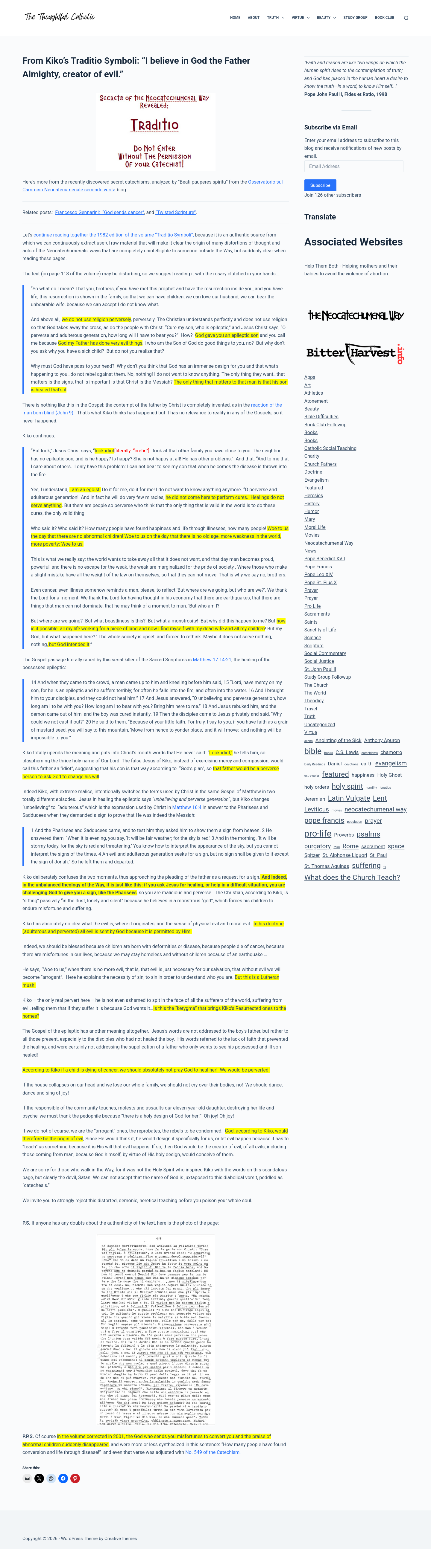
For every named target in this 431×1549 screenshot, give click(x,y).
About (253, 18)
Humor (311, 511)
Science (312, 637)
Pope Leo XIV (318, 574)
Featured (313, 488)
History (312, 503)
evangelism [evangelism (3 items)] (391, 763)
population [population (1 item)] (354, 822)
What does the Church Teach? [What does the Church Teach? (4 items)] (352, 877)
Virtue (302, 18)
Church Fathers (320, 464)
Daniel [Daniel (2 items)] (335, 764)
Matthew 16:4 (186, 807)
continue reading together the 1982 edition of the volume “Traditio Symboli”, (114, 235)
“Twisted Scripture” (175, 212)
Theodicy (314, 700)
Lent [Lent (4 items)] (380, 798)
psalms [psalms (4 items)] (368, 834)
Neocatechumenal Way (328, 543)
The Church (316, 685)
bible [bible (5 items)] (313, 751)
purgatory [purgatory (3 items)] (317, 846)
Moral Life (315, 527)
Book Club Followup (325, 425)
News (310, 551)
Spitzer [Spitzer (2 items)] (312, 855)
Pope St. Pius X (320, 582)
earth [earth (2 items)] (367, 764)
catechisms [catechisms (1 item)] (369, 753)
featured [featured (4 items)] (335, 774)
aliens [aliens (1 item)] (308, 741)
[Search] (406, 18)
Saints (311, 622)
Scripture (314, 645)
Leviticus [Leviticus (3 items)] (316, 809)
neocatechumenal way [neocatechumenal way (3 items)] (375, 809)
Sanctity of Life (320, 630)
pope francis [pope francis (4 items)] (324, 820)
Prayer (311, 590)
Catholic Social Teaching (330, 448)
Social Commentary (325, 653)
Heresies (313, 495)
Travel (310, 709)
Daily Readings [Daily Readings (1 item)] (314, 764)
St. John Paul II (320, 669)
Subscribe (320, 185)
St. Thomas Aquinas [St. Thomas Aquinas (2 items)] (326, 866)
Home (235, 18)
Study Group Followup (327, 677)
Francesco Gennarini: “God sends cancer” (99, 212)
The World (315, 693)
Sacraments (317, 614)
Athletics (313, 393)
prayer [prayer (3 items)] (373, 820)
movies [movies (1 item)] (337, 810)
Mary (309, 519)
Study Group (355, 18)
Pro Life (312, 606)
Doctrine (313, 472)
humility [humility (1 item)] (371, 788)
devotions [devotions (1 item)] (351, 764)
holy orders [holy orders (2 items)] (316, 787)
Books (311, 432)
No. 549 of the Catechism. (213, 1452)
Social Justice (319, 661)
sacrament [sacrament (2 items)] (373, 846)
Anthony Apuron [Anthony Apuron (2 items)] (382, 740)
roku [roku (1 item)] (336, 847)
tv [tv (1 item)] (384, 867)
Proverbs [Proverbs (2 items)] (344, 835)
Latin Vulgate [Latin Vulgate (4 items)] (349, 798)
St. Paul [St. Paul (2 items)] (378, 855)
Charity (311, 456)
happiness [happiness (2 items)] (363, 775)
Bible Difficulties (321, 416)
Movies (312, 535)
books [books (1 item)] (328, 753)
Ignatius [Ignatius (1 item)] (385, 788)
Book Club (384, 18)
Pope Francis (318, 567)
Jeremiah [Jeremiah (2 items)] (314, 799)
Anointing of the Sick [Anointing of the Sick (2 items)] (338, 740)
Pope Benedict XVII (324, 558)
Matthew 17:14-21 (212, 660)
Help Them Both (321, 266)
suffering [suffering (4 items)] (366, 865)
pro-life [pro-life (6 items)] (318, 833)
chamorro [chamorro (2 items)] (391, 752)
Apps (309, 377)
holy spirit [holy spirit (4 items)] (347, 786)
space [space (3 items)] (396, 846)
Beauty (328, 18)
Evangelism (316, 480)
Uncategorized (319, 724)
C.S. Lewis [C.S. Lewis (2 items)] (347, 752)
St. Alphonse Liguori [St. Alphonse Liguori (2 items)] (344, 855)
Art (307, 385)
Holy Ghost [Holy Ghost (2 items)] (389, 775)
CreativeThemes (120, 1538)
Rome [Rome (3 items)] (350, 846)
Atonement (316, 401)
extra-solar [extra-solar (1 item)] (311, 776)
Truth (276, 18)
